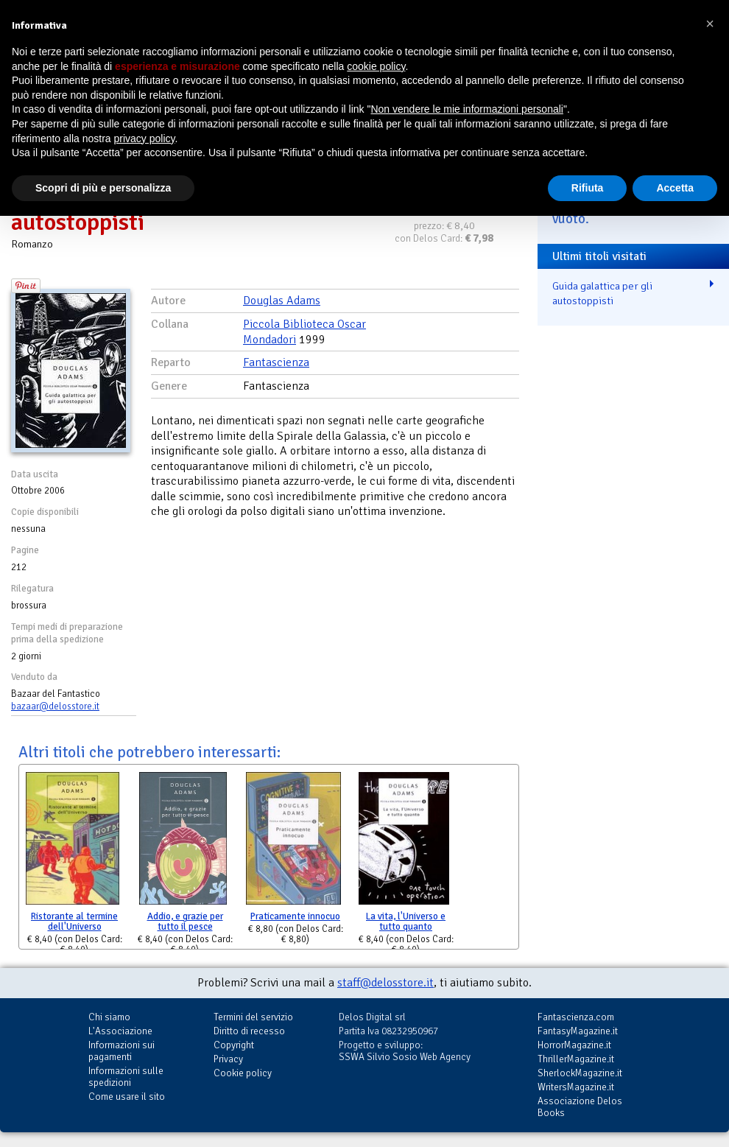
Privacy (228, 1059)
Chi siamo (109, 1017)
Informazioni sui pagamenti (121, 1051)
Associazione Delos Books (580, 1107)
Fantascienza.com (576, 1017)
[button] (710, 23)
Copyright (234, 1045)
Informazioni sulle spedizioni (125, 1076)
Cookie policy (243, 1073)
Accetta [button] (675, 188)
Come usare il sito (126, 1096)
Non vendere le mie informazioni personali (466, 109)
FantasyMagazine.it (578, 1031)
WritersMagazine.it (576, 1087)
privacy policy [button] (144, 138)
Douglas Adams (281, 300)
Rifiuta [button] (587, 188)
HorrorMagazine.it (574, 1045)
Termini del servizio (253, 1017)
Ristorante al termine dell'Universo (74, 922)
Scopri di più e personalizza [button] (103, 188)
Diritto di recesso (249, 1031)
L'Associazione (120, 1031)
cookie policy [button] (376, 66)
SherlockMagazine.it (580, 1073)
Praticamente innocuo (295, 916)
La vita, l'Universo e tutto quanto (406, 922)
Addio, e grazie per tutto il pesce (185, 922)
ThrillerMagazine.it (576, 1059)
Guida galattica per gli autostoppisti (602, 293)
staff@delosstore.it (385, 982)
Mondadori (269, 339)
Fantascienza (276, 362)
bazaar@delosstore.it (55, 706)
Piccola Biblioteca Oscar (304, 324)
